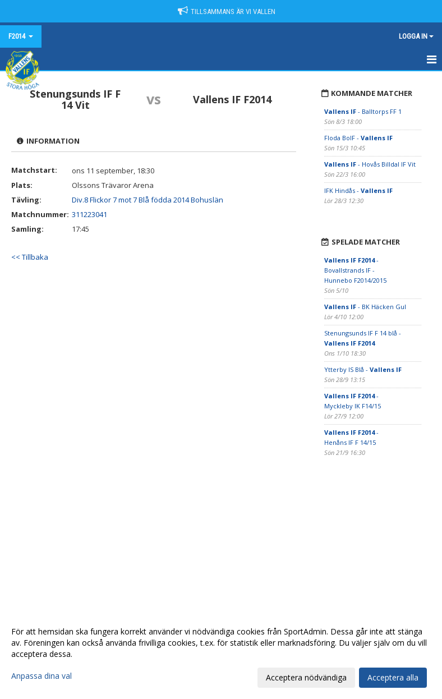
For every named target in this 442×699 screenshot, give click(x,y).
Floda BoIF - (358, 138)
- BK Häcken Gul (365, 306)
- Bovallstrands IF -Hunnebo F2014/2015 (355, 270)
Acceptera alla (392, 677)
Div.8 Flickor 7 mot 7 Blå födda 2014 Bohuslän (147, 200)
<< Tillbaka (29, 257)
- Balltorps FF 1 (363, 111)
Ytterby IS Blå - (363, 369)
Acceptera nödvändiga (306, 677)
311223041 (89, 214)
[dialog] (221, 654)
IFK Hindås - (358, 190)
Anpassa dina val (41, 676)
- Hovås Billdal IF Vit (370, 164)
